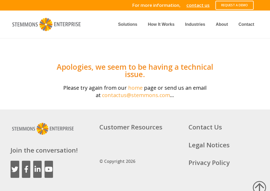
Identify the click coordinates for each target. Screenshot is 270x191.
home (135, 87)
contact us (198, 5)
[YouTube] (49, 169)
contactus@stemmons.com (136, 95)
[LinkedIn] (37, 169)
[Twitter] (15, 169)
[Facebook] (26, 169)
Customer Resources (130, 127)
